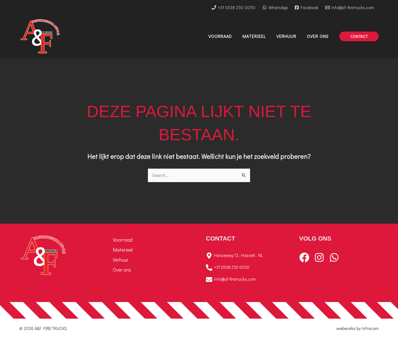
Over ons (122, 269)
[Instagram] (319, 257)
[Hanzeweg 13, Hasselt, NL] (246, 255)
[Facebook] (306, 7)
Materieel (123, 249)
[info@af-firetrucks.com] (349, 7)
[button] (359, 36)
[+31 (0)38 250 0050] (233, 7)
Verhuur (121, 259)
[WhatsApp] (275, 7)
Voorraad (122, 239)
